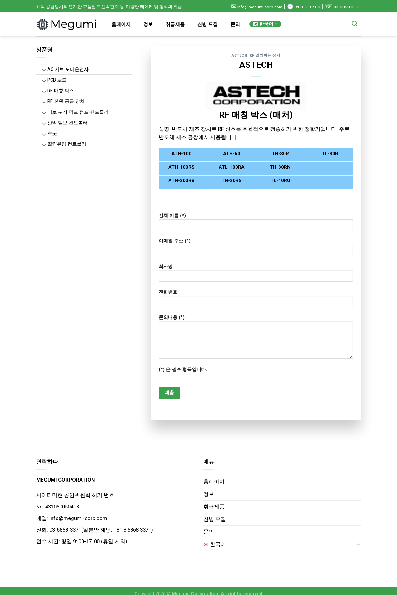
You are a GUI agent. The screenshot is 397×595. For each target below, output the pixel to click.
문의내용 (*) (256, 339)
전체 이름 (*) (256, 224)
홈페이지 (121, 24)
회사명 (256, 275)
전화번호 (256, 300)
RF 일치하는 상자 (265, 55)
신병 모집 (207, 24)
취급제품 (175, 24)
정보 (148, 24)
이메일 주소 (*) (256, 249)
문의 (235, 24)
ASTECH (239, 55)
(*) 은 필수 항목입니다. (183, 369)
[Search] (354, 23)
